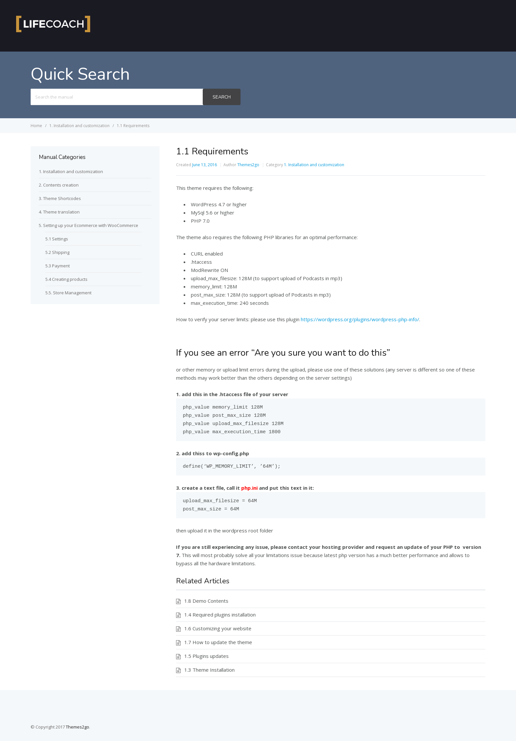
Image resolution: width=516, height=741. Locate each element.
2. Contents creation (59, 185)
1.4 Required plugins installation (220, 614)
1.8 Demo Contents (206, 600)
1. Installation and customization (314, 165)
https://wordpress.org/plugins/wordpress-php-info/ (360, 319)
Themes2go (248, 165)
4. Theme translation (59, 212)
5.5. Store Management (68, 293)
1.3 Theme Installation (209, 669)
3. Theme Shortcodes (60, 198)
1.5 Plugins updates (206, 656)
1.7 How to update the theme (218, 642)
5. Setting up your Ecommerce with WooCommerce (88, 225)
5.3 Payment (57, 266)
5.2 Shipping (57, 252)
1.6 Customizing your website (217, 628)
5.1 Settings (56, 239)
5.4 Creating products (66, 279)
